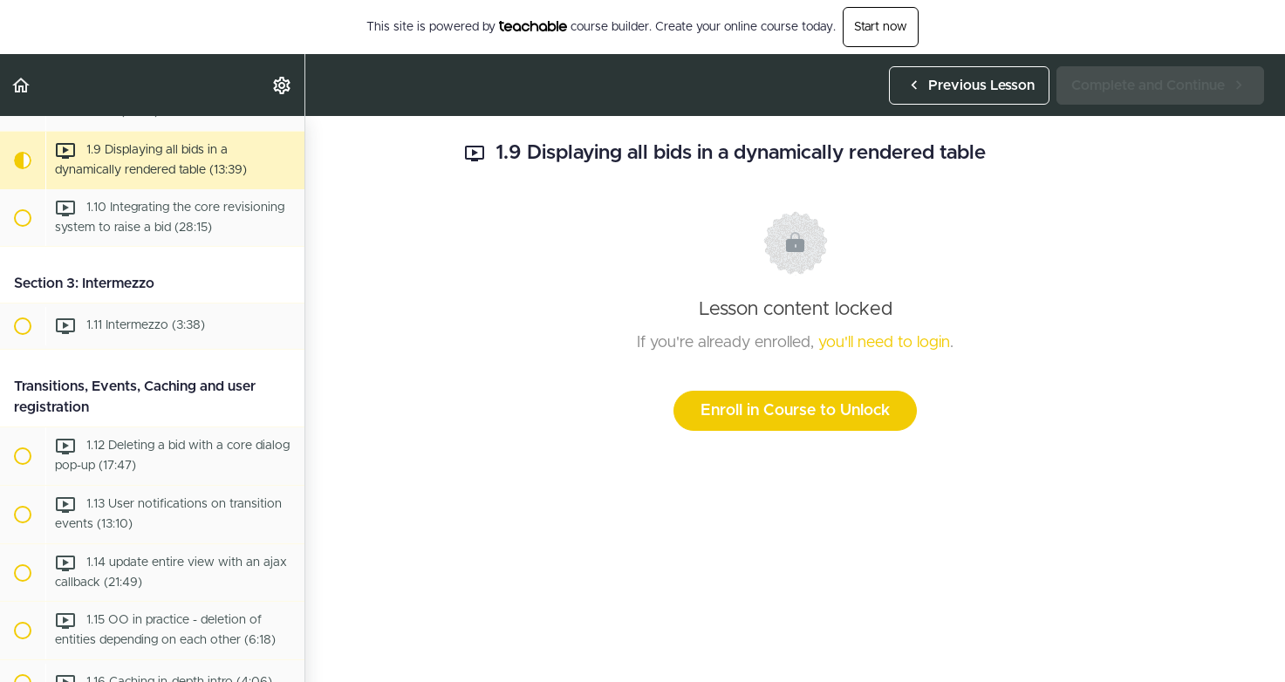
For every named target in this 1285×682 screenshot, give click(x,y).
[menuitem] (282, 85)
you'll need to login (884, 343)
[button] (22, 85)
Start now (880, 27)
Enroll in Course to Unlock (795, 411)
